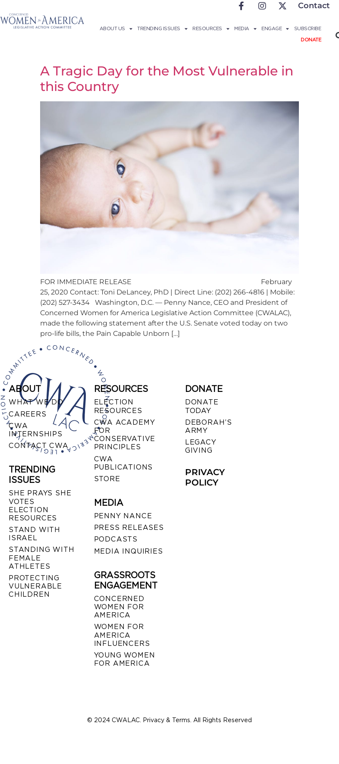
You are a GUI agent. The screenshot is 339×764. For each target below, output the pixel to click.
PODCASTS (116, 539)
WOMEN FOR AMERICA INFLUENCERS (122, 635)
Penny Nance (123, 516)
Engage (275, 28)
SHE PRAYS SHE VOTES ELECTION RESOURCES (40, 505)
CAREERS (28, 414)
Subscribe (307, 28)
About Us (116, 28)
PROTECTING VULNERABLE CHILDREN (35, 586)
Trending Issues (162, 28)
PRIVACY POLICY (205, 477)
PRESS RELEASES (129, 527)
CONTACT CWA (39, 445)
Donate (311, 40)
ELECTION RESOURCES (118, 406)
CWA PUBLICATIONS (123, 463)
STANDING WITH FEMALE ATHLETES (41, 557)
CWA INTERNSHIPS (36, 430)
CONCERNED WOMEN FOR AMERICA (119, 607)
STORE (107, 479)
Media (245, 28)
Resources (210, 28)
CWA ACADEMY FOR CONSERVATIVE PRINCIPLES (125, 434)
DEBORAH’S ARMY (208, 426)
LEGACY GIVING (201, 446)
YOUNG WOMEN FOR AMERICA (124, 659)
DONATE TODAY (202, 406)
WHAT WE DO (36, 402)
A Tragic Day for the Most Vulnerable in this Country (166, 78)
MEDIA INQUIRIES (128, 551)
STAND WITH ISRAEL (34, 534)
